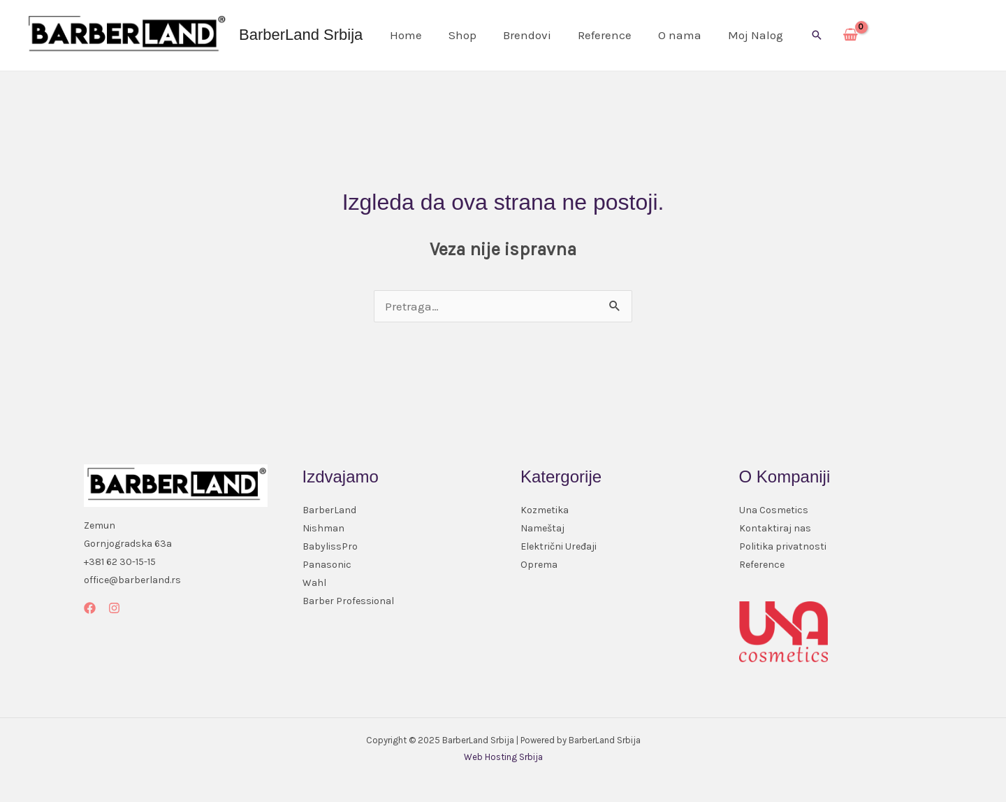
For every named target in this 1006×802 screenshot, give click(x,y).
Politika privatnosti (782, 546)
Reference (595, 35)
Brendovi (520, 35)
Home (404, 35)
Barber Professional (348, 601)
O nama (667, 35)
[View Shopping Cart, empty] (833, 36)
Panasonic (326, 565)
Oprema (538, 565)
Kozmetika (544, 510)
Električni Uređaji (558, 546)
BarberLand (329, 510)
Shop (458, 35)
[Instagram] (114, 608)
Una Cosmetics (773, 510)
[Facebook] (90, 608)
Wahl (314, 583)
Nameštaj (542, 528)
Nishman (323, 528)
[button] (800, 35)
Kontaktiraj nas (775, 528)
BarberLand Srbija (301, 34)
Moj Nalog (740, 35)
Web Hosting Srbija (503, 757)
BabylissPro (330, 546)
